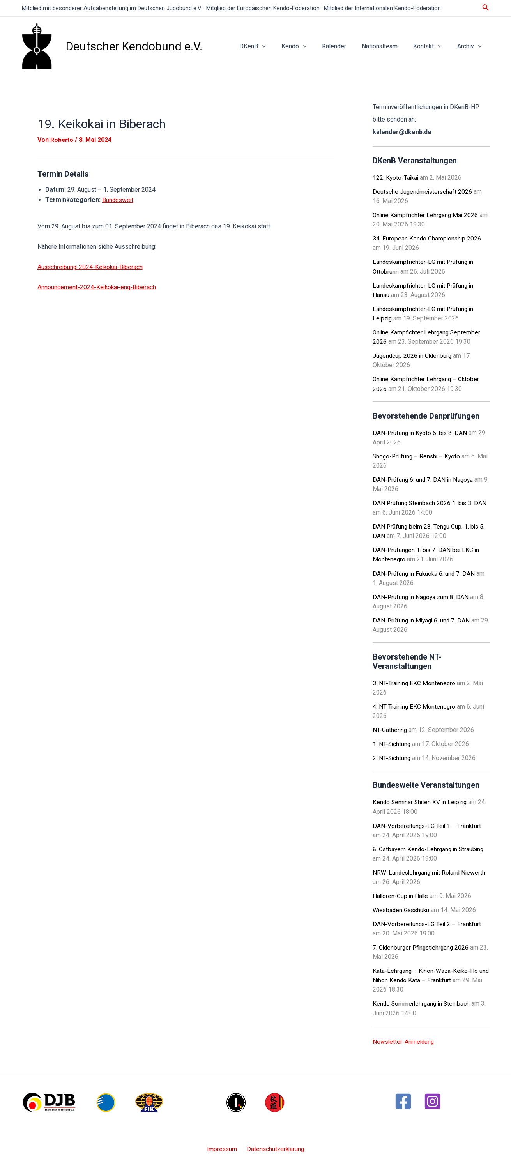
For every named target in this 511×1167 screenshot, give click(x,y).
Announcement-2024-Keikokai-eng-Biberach (97, 286)
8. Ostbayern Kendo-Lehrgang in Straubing (430, 847)
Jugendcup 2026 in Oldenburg (413, 355)
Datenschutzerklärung (274, 1147)
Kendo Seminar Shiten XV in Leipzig (421, 801)
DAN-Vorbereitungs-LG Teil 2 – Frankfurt (428, 922)
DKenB (269, 46)
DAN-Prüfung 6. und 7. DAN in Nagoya (424, 479)
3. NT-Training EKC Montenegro (415, 682)
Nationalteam (387, 46)
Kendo (308, 46)
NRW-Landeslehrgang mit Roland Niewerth (431, 871)
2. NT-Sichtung (392, 756)
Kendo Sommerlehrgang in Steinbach (423, 1002)
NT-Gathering (390, 728)
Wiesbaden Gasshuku (402, 908)
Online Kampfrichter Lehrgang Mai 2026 (427, 215)
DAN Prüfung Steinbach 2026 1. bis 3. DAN (431, 502)
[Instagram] (432, 1099)
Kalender (345, 46)
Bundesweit (118, 199)
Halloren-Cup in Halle (401, 894)
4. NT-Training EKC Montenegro (415, 705)
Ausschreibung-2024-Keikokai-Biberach (91, 266)
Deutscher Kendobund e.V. (134, 46)
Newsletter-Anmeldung (404, 1039)
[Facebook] (403, 1099)
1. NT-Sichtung (392, 742)
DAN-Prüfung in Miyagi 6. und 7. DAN (423, 619)
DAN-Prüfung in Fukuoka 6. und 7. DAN (425, 572)
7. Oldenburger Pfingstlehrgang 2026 (423, 946)
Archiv (471, 46)
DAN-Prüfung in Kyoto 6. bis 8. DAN (421, 432)
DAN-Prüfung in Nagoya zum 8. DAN (422, 595)
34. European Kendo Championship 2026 (428, 238)
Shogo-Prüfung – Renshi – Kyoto (418, 455)
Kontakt (432, 46)
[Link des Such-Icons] (485, 8)
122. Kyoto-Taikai (396, 177)
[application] (279, 46)
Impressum (223, 1147)
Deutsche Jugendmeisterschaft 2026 (423, 191)
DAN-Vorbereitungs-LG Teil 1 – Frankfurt (428, 824)
